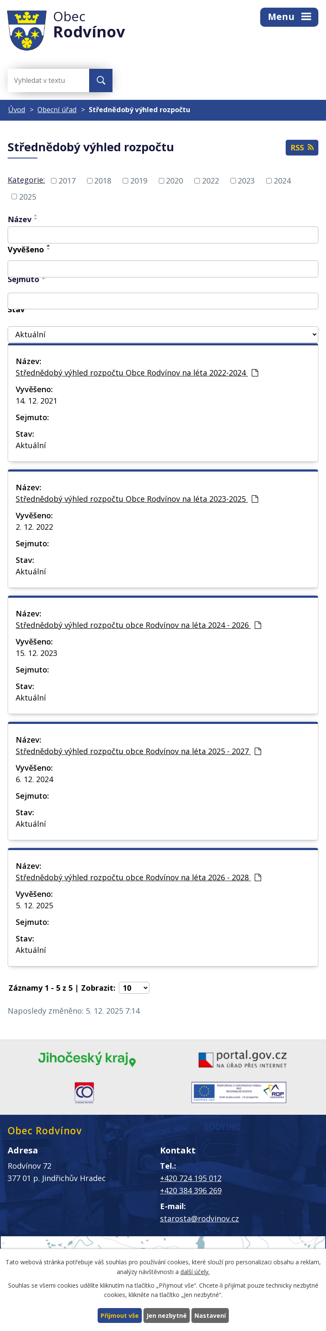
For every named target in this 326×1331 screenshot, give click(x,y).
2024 (282, 180)
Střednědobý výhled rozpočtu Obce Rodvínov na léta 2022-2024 (137, 372)
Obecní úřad (56, 109)
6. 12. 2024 (34, 779)
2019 (138, 180)
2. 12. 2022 (34, 527)
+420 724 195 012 (191, 1178)
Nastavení (210, 1315)
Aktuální (31, 445)
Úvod (16, 109)
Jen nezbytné (166, 1315)
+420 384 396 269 (191, 1190)
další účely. (195, 1272)
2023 (246, 180)
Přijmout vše (120, 1315)
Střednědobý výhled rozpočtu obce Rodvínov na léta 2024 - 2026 (138, 625)
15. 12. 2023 (36, 653)
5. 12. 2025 (34, 905)
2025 (27, 196)
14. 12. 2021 (36, 401)
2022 (210, 180)
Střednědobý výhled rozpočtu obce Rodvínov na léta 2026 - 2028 (138, 877)
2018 (102, 180)
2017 (67, 180)
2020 (174, 180)
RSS (302, 147)
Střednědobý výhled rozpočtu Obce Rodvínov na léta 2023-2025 (137, 499)
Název (19, 219)
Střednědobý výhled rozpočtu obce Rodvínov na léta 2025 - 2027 (138, 751)
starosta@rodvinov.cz (199, 1218)
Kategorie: (26, 180)
